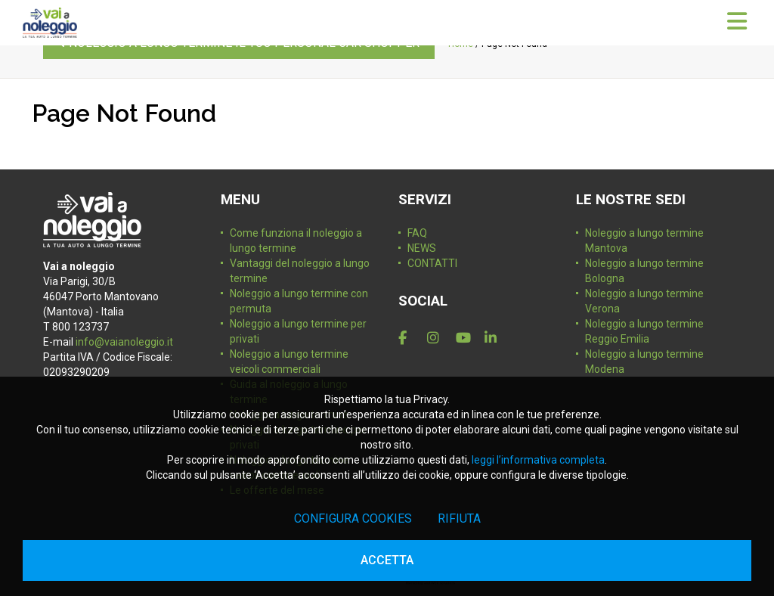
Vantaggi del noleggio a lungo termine (300, 270)
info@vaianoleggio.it (124, 342)
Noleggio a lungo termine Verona (644, 301)
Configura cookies (353, 518)
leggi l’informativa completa (538, 460)
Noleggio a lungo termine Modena (644, 361)
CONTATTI (432, 263)
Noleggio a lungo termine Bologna (644, 270)
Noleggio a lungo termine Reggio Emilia (644, 331)
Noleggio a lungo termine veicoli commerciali (289, 361)
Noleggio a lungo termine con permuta (299, 301)
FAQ (417, 233)
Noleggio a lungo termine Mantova (644, 240)
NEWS (421, 248)
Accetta (387, 560)
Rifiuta (459, 518)
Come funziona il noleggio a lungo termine (296, 240)
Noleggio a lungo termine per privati (298, 331)
